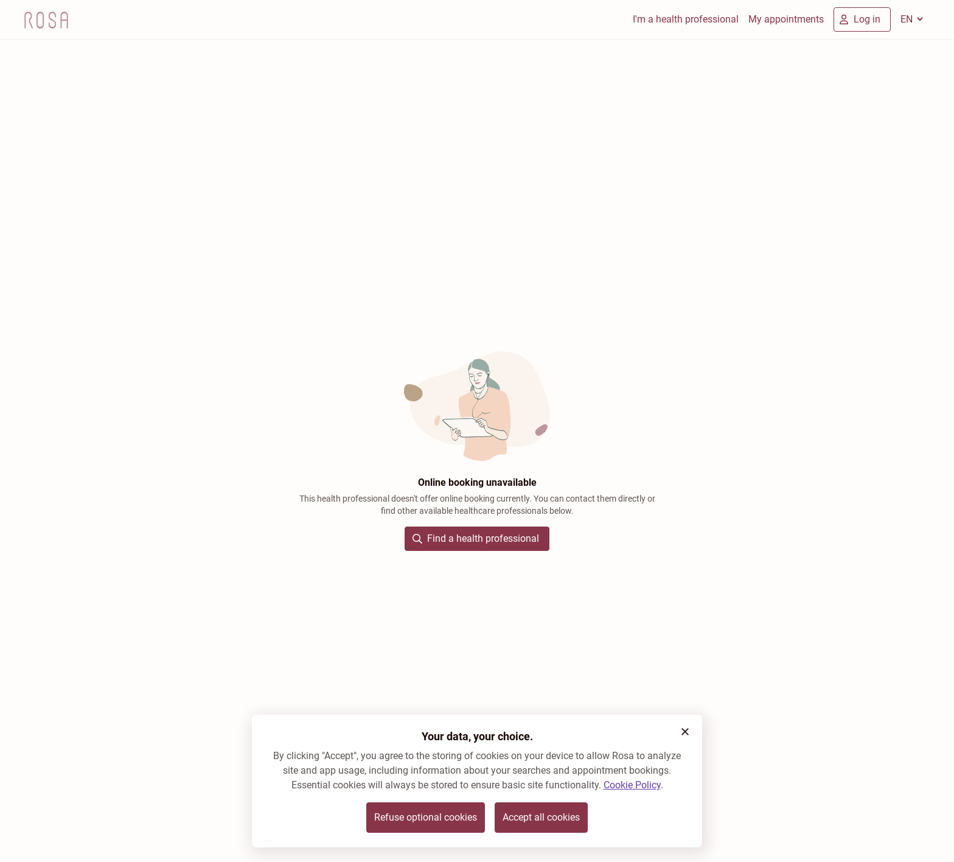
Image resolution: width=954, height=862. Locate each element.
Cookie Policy (632, 785)
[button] (685, 731)
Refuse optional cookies (425, 817)
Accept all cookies (541, 817)
